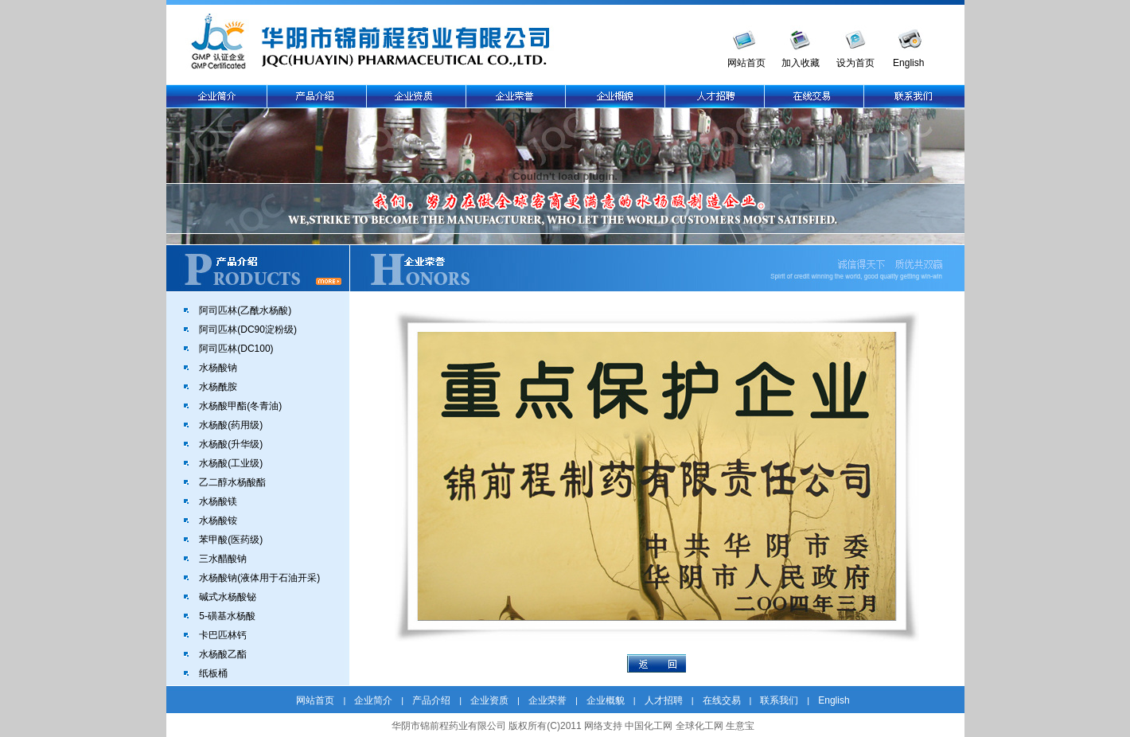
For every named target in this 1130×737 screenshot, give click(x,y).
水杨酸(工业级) (231, 463)
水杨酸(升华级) (231, 444)
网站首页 (746, 62)
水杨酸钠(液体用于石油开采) (259, 577)
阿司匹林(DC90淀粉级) (248, 329)
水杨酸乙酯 (223, 654)
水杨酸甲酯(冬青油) (240, 405)
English (908, 62)
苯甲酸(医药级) (231, 539)
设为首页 (855, 62)
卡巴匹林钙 (223, 635)
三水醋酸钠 (223, 558)
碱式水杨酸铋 (227, 596)
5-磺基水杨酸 (227, 616)
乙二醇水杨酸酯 (232, 482)
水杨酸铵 (218, 520)
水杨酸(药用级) (231, 425)
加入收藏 (800, 62)
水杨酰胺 (218, 386)
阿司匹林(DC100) (236, 348)
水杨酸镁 (218, 501)
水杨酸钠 (218, 367)
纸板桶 (213, 673)
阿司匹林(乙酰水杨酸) (245, 310)
